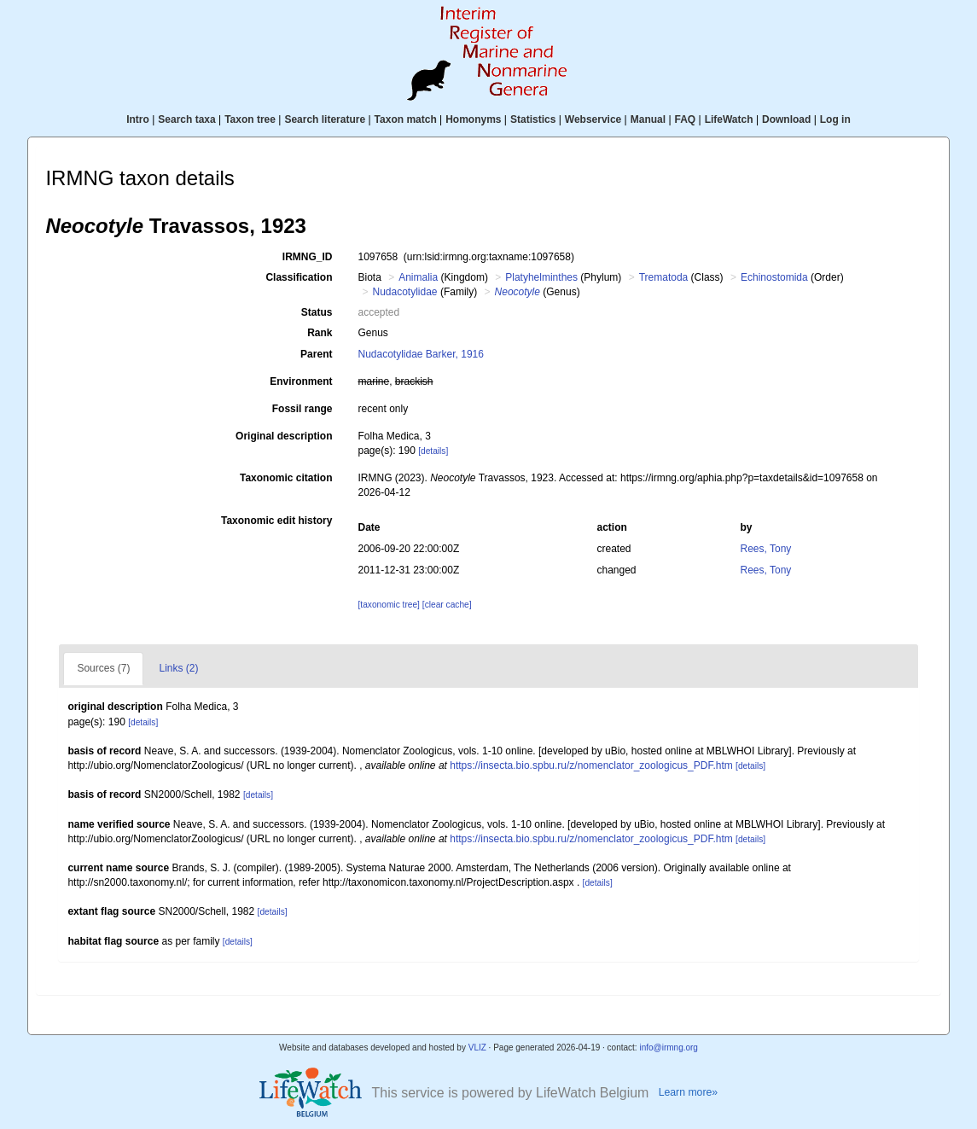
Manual (648, 119)
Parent (316, 354)
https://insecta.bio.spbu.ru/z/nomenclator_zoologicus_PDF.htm (591, 765)
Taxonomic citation (286, 478)
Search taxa (186, 119)
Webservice (593, 119)
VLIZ (477, 1047)
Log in (835, 119)
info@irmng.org (668, 1047)
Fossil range (302, 409)
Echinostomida (774, 277)
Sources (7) (103, 668)
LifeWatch (729, 119)
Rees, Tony (766, 549)
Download (786, 119)
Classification (298, 277)
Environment (301, 381)
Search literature (324, 119)
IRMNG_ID (307, 257)
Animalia (418, 277)
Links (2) (178, 668)
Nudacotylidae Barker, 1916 (420, 354)
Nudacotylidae (404, 292)
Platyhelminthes (541, 277)
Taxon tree (250, 119)
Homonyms (473, 119)
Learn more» (688, 1092)
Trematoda (664, 277)
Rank (319, 333)
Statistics (532, 119)
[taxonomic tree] (388, 604)
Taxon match (406, 119)
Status (317, 312)
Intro (137, 119)
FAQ (685, 119)
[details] (433, 451)
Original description (284, 436)
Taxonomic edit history (276, 521)
